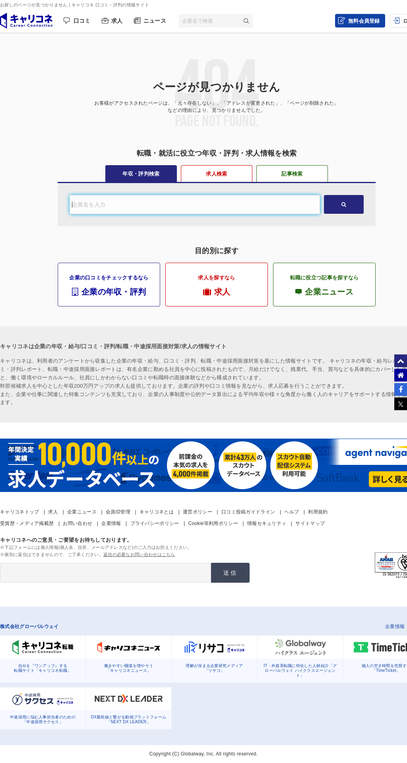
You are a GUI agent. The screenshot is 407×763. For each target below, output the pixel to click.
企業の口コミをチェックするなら (109, 285)
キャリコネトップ (19, 512)
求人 (117, 21)
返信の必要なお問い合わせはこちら (139, 554)
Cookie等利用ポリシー (213, 523)
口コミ (82, 21)
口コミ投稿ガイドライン (248, 512)
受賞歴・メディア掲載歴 (27, 523)
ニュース (154, 21)
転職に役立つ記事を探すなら (324, 285)
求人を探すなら (216, 285)
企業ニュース (82, 512)
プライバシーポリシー (154, 523)
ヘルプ (291, 512)
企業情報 (111, 523)
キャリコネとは (157, 512)
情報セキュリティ (266, 523)
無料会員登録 (364, 21)
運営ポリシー (197, 512)
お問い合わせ (77, 523)
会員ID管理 (118, 512)
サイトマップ (310, 523)
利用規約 (318, 512)
